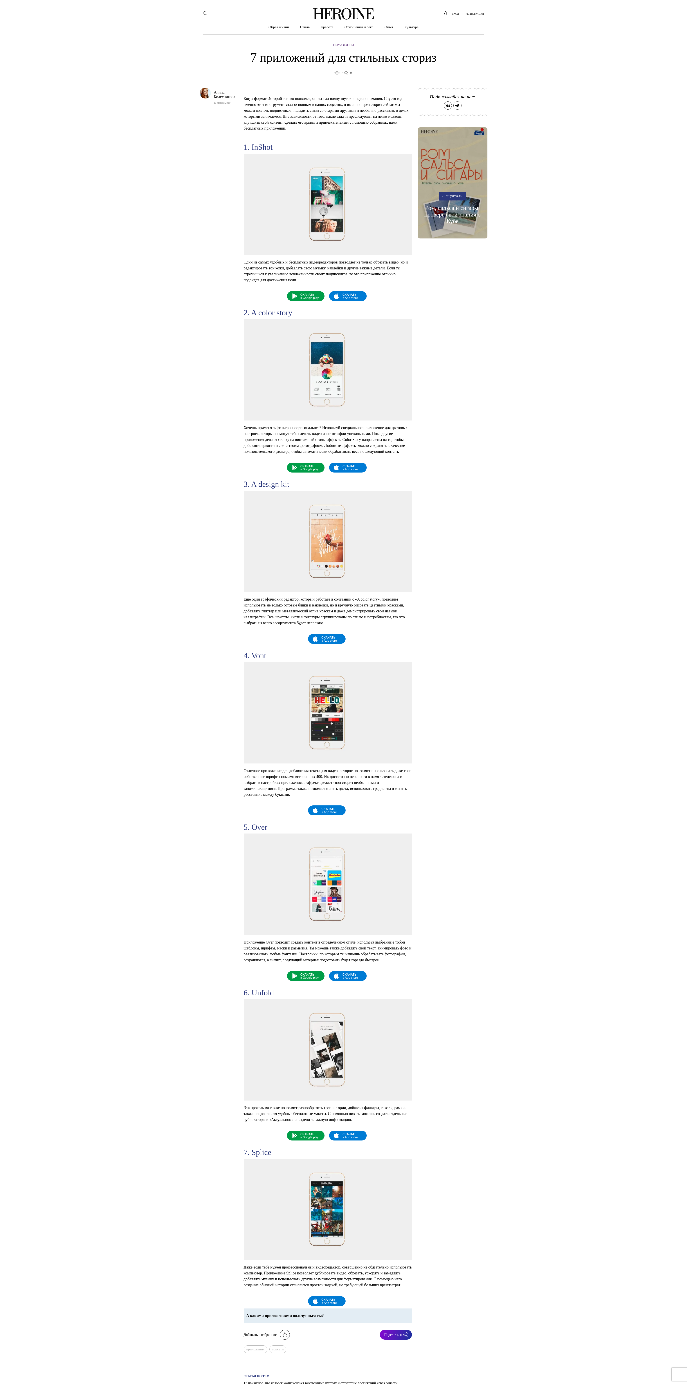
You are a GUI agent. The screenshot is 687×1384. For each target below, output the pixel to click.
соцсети (278, 1349)
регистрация (474, 13)
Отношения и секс (358, 27)
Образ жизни (279, 27)
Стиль (305, 27)
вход (455, 13)
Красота (327, 27)
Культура (411, 27)
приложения (255, 1349)
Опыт (388, 27)
